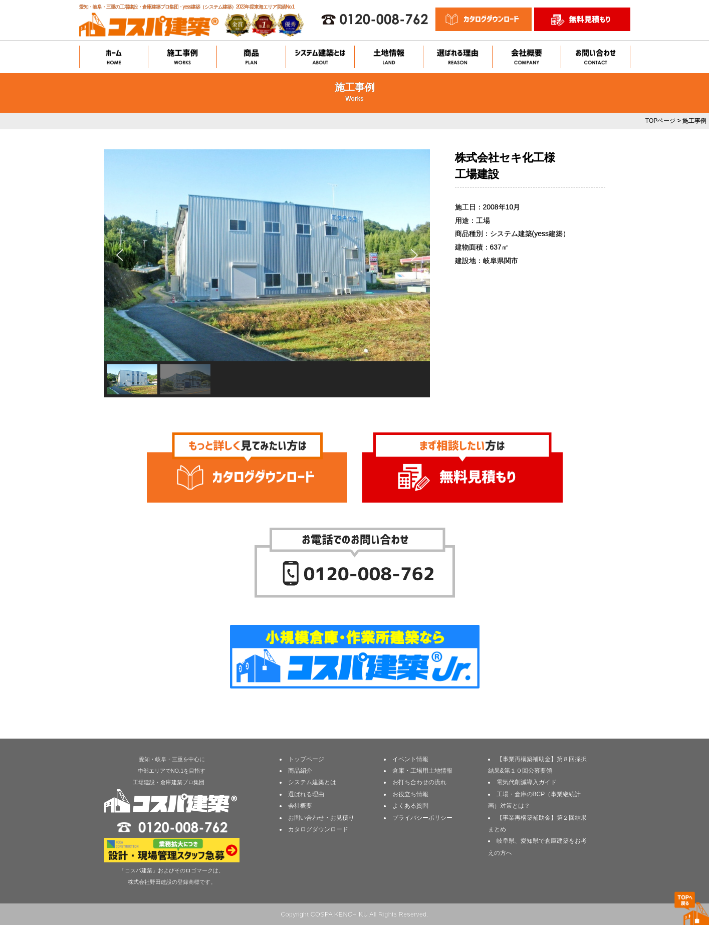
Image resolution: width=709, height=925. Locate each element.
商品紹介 (300, 770)
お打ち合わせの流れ (419, 782)
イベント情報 (410, 759)
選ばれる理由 (306, 794)
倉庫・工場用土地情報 (422, 770)
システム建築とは (312, 782)
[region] (267, 273)
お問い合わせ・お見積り (321, 817)
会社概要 (300, 805)
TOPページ (660, 120)
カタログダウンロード (318, 829)
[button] (120, 255)
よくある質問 (410, 805)
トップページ (306, 759)
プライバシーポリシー (422, 817)
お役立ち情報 (410, 794)
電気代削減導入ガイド (527, 782)
